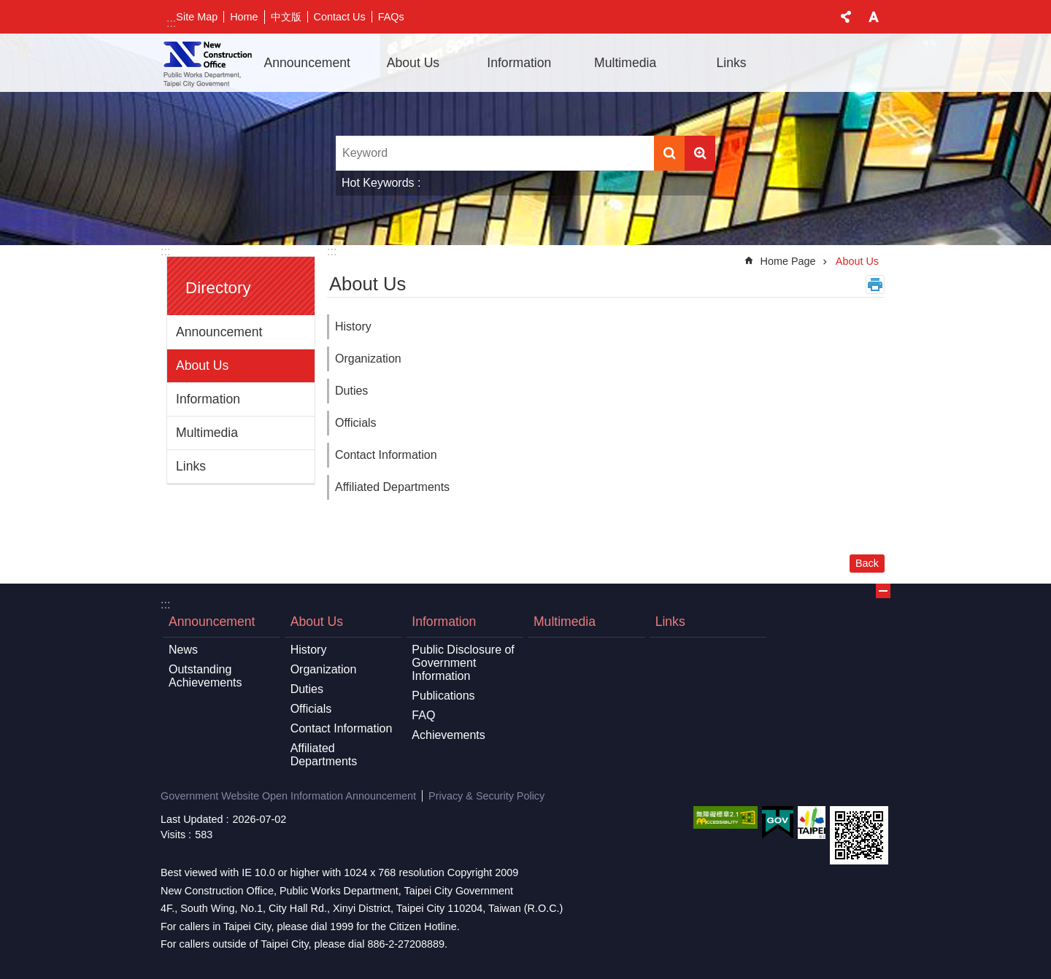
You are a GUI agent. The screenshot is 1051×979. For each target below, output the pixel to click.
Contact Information (386, 455)
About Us (202, 365)
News (183, 649)
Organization (368, 358)
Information (208, 399)
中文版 (286, 17)
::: (171, 23)
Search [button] (669, 153)
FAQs (391, 17)
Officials (356, 423)
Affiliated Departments (392, 487)
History (353, 326)
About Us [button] (413, 62)
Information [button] (519, 62)
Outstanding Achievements (205, 676)
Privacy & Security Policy (486, 796)
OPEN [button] (883, 591)
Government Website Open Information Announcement (288, 796)
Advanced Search (700, 153)
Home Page (788, 261)
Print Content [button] (875, 284)
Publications (443, 695)
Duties (351, 390)
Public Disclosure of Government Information (463, 662)
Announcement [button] (306, 62)
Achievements (448, 735)
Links (731, 62)
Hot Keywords (378, 183)
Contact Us (340, 17)
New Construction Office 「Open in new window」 (207, 63)
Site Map (196, 17)
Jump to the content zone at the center (7, 7)
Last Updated (192, 819)
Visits (173, 834)
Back (867, 563)
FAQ (423, 715)
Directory (218, 288)
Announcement (219, 332)
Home (244, 17)
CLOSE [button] (846, 17)
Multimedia (625, 62)
